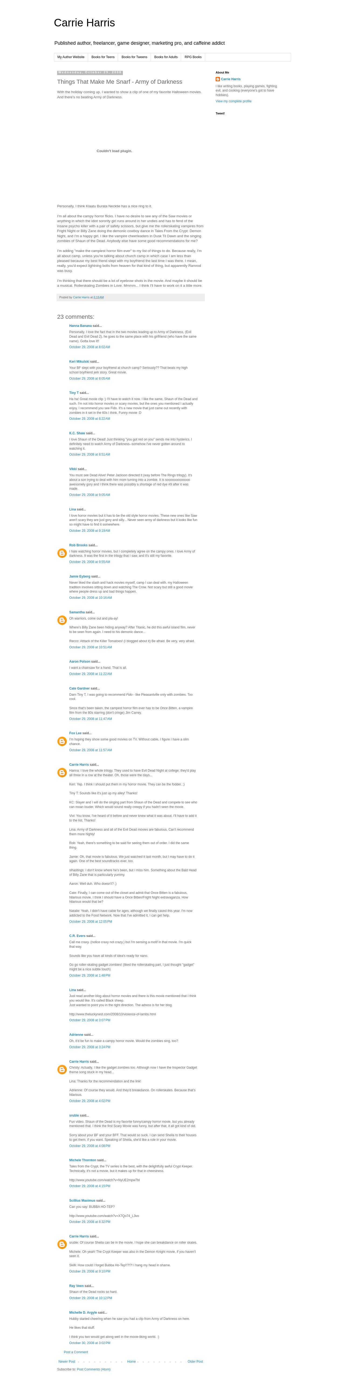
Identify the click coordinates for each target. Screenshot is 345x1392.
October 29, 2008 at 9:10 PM (89, 1271)
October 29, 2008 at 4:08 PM (89, 1146)
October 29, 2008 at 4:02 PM (89, 1101)
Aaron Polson (79, 661)
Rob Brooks (78, 545)
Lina (72, 509)
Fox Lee (75, 733)
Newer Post (66, 1361)
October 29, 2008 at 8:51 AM (89, 454)
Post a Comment (76, 1352)
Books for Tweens (134, 57)
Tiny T (74, 393)
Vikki (73, 469)
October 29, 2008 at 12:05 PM (90, 922)
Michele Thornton (82, 1160)
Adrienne (76, 1035)
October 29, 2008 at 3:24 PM (89, 1047)
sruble (74, 1115)
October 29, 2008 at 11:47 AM (90, 719)
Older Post (195, 1361)
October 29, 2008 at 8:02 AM (89, 347)
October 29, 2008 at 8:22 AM (89, 419)
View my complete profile (233, 101)
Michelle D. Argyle (83, 1312)
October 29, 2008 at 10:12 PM (90, 1298)
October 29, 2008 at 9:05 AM (89, 495)
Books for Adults (166, 57)
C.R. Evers (77, 936)
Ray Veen (76, 1286)
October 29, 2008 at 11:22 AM (90, 674)
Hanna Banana (80, 326)
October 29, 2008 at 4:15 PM (89, 1186)
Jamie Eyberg (79, 576)
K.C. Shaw (77, 433)
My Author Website (71, 57)
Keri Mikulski (79, 361)
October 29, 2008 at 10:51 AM (90, 647)
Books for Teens (103, 57)
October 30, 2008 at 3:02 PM (89, 1343)
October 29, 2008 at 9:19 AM (89, 531)
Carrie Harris (84, 23)
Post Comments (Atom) (94, 1369)
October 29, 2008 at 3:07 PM (89, 1020)
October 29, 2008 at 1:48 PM (89, 975)
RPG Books (193, 57)
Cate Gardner (79, 688)
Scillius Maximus (82, 1200)
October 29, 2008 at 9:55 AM (89, 562)
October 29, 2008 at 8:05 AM (89, 378)
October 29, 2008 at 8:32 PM (89, 1222)
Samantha (77, 612)
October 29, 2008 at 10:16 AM (90, 598)
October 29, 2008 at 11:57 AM (90, 750)
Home (131, 1361)
